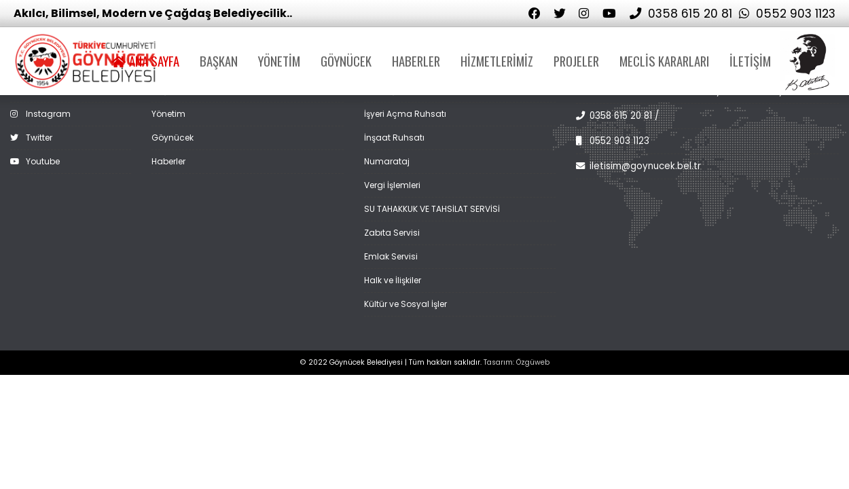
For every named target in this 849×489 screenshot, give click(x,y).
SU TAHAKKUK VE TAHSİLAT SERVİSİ (432, 209)
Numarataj (387, 161)
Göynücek (172, 137)
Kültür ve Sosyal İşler (405, 304)
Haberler (168, 161)
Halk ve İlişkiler (392, 280)
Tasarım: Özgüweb (516, 362)
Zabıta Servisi (392, 232)
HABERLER (416, 61)
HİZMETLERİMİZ (496, 61)
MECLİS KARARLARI (664, 61)
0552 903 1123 (787, 13)
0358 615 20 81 (681, 13)
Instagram (40, 114)
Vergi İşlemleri (392, 185)
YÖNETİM (279, 61)
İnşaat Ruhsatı (394, 137)
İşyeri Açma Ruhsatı (405, 114)
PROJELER (576, 61)
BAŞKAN (219, 61)
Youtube (35, 161)
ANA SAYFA (145, 61)
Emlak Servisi (391, 256)
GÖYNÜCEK (346, 61)
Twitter (31, 137)
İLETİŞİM (750, 61)
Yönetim (168, 114)
